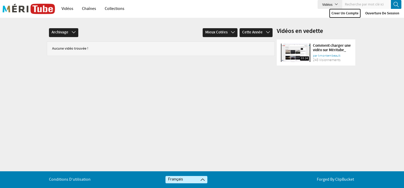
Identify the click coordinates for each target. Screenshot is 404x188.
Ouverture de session (382, 13)
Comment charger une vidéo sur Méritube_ (332, 46)
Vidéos (67, 8)
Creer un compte (344, 13)
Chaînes (89, 8)
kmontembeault (329, 53)
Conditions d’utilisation (70, 179)
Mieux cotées (220, 30)
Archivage (64, 30)
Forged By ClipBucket (335, 179)
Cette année (256, 30)
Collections (114, 8)
